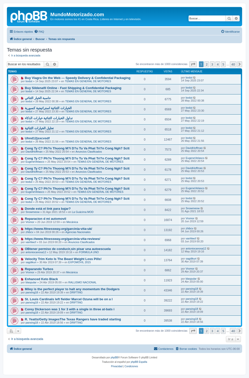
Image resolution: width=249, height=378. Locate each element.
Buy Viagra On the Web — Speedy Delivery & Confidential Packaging (77, 78)
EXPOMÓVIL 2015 (79, 262)
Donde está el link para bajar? (48, 208)
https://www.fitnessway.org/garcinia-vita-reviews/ (62, 239)
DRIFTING (76, 292)
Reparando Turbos (39, 269)
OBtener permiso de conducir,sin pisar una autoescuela (68, 249)
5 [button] (223, 64)
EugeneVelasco (35, 161)
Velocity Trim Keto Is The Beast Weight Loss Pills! (63, 259)
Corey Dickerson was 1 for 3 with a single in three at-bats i (69, 309)
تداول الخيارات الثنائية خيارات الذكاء (49, 118)
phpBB (114, 357)
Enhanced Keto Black (41, 279)
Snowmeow (33, 211)
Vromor (30, 222)
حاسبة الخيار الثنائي (38, 98)
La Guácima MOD (83, 211)
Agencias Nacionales (78, 232)
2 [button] (207, 64)
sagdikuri (31, 262)
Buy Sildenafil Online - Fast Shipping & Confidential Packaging (73, 88)
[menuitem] (39, 32)
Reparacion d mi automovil (45, 219)
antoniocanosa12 (36, 252)
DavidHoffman (34, 151)
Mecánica (72, 222)
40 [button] (233, 64)
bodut (29, 81)
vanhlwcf (31, 242)
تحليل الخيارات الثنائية (39, 128)
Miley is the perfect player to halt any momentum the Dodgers (72, 289)
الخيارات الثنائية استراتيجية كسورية (48, 108)
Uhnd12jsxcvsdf (37, 138)
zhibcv (29, 232)
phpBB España (139, 362)
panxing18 (32, 292)
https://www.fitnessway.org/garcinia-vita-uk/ (58, 229)
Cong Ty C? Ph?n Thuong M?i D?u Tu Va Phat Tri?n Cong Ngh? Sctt (77, 148)
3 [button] (212, 64)
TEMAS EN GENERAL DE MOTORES (88, 81)
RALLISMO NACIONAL (82, 282)
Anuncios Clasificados (88, 151)
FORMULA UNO (89, 252)
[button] (193, 64)
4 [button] (218, 64)
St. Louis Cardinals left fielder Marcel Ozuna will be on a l (69, 299)
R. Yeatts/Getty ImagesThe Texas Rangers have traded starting (73, 319)
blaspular (31, 282)
